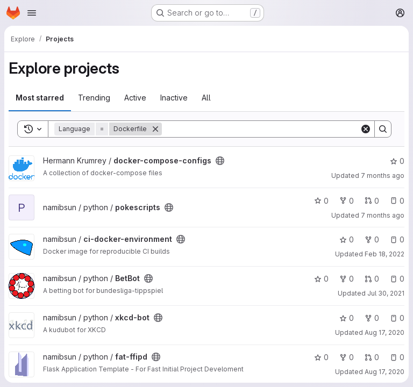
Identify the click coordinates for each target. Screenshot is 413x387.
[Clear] (365, 129)
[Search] (261, 129)
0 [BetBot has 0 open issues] (397, 278)
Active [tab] (135, 97)
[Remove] (155, 129)
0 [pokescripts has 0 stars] (321, 200)
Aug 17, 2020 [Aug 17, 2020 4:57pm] (384, 372)
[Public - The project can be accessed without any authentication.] (220, 160)
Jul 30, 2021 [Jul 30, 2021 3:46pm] (385, 293)
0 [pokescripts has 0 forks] (346, 200)
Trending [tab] (94, 97)
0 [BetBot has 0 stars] (321, 278)
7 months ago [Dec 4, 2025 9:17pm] (382, 215)
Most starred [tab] (40, 97)
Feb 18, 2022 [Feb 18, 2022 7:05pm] (384, 254)
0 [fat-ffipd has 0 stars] (321, 357)
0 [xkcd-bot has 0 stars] (346, 317)
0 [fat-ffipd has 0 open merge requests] (372, 357)
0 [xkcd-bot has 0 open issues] (397, 317)
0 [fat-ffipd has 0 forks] (346, 357)
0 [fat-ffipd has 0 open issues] (397, 357)
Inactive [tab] (174, 97)
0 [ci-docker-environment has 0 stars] (346, 239)
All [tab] (206, 97)
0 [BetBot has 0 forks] (346, 278)
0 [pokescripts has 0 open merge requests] (372, 200)
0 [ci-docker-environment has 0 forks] (372, 239)
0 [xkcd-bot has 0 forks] (372, 317)
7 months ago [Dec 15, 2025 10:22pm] (382, 175)
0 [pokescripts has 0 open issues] (397, 200)
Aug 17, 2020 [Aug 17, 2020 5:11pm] (384, 332)
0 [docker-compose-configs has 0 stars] (397, 161)
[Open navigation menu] (31, 13)
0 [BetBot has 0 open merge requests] (372, 278)
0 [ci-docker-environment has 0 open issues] (397, 239)
